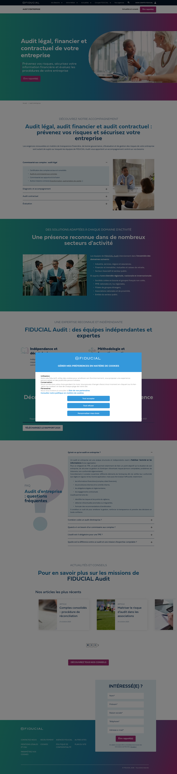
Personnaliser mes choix (88, 413)
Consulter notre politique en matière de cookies (62, 393)
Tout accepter (88, 398)
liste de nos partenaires (79, 390)
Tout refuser (88, 406)
